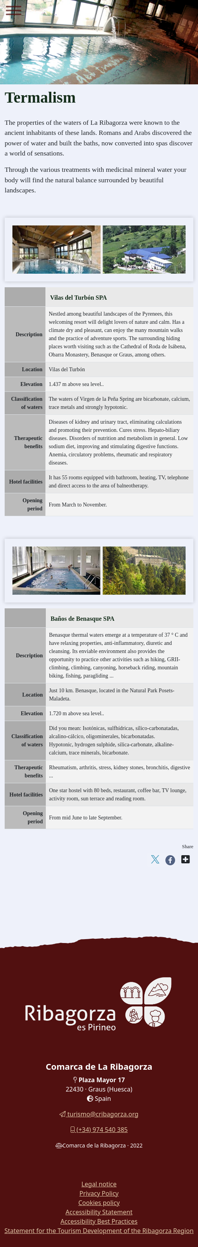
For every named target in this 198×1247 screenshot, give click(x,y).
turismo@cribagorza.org (98, 1114)
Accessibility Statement (99, 1212)
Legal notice (99, 1184)
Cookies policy (99, 1202)
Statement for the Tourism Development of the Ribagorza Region (98, 1230)
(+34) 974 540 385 (99, 1129)
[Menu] (13, 11)
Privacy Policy (99, 1193)
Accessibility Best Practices (99, 1221)
